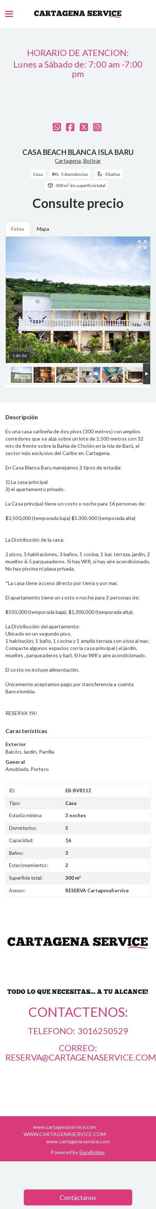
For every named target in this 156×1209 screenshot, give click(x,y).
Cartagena (68, 160)
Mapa (43, 229)
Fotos (18, 229)
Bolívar (92, 160)
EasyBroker (92, 1152)
